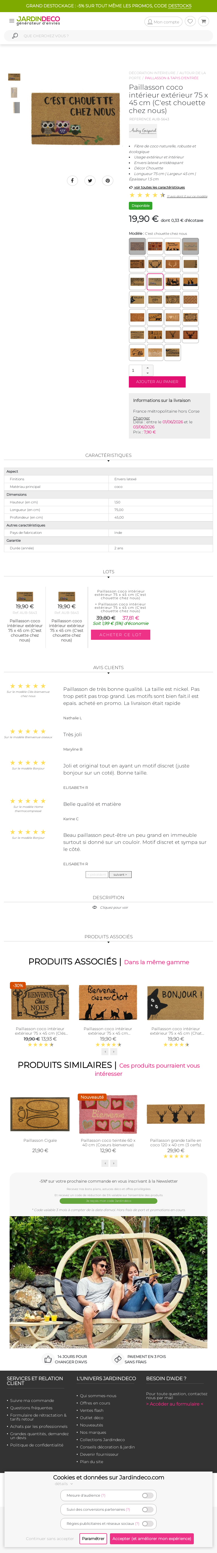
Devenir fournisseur (99, 1454)
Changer (141, 418)
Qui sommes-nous (98, 1395)
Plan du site (91, 1461)
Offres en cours (95, 1403)
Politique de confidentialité (36, 1445)
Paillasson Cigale (40, 1140)
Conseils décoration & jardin (107, 1447)
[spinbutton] (140, 370)
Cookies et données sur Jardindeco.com (108, 1477)
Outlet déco (91, 1417)
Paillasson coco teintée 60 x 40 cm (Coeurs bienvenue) (108, 1143)
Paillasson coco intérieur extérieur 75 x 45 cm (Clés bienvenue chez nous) (40, 1033)
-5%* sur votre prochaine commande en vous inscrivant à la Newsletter (108, 1181)
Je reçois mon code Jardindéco (108, 1201)
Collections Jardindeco (102, 1439)
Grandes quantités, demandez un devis (39, 1435)
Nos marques (93, 1432)
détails (65, 1483)
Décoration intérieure (152, 73)
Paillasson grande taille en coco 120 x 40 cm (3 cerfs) (175, 1143)
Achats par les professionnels (39, 1426)
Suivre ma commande (32, 1400)
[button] (147, 368)
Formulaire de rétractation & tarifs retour (38, 1417)
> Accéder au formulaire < (174, 1404)
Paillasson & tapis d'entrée (172, 78)
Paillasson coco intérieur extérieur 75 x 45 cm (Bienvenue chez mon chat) (108, 1033)
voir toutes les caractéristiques (157, 187)
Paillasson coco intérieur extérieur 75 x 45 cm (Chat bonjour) (176, 1033)
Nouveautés (91, 1425)
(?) (103, 1495)
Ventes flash (91, 1410)
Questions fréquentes (31, 1407)
